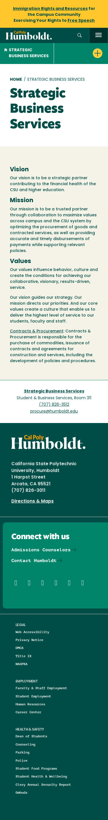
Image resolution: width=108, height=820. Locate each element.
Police (21, 760)
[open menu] (98, 35)
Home (16, 80)
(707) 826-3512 (54, 405)
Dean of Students (31, 736)
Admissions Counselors (41, 549)
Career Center (28, 712)
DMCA (19, 648)
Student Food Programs (36, 768)
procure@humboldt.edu (54, 411)
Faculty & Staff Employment (41, 688)
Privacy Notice (29, 640)
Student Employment (33, 696)
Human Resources (30, 704)
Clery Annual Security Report (43, 784)
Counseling (25, 744)
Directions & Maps (32, 501)
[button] (79, 35)
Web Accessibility (32, 632)
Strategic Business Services (26, 53)
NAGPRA (21, 664)
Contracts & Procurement (36, 331)
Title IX (23, 656)
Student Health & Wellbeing (41, 776)
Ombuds (21, 792)
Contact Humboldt (34, 560)
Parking (22, 752)
